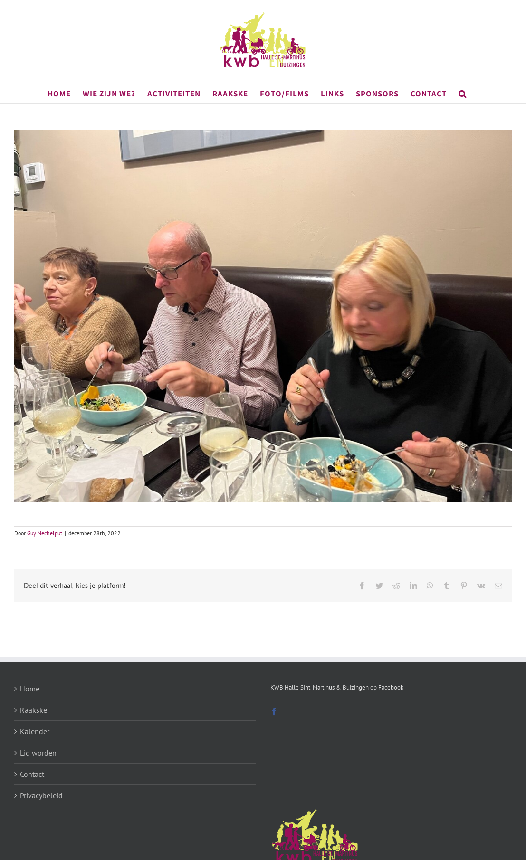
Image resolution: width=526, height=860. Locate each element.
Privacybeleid (41, 795)
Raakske (33, 710)
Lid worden (38, 752)
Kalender (34, 731)
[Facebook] (274, 711)
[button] (463, 93)
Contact (32, 774)
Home (29, 688)
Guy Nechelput (44, 533)
